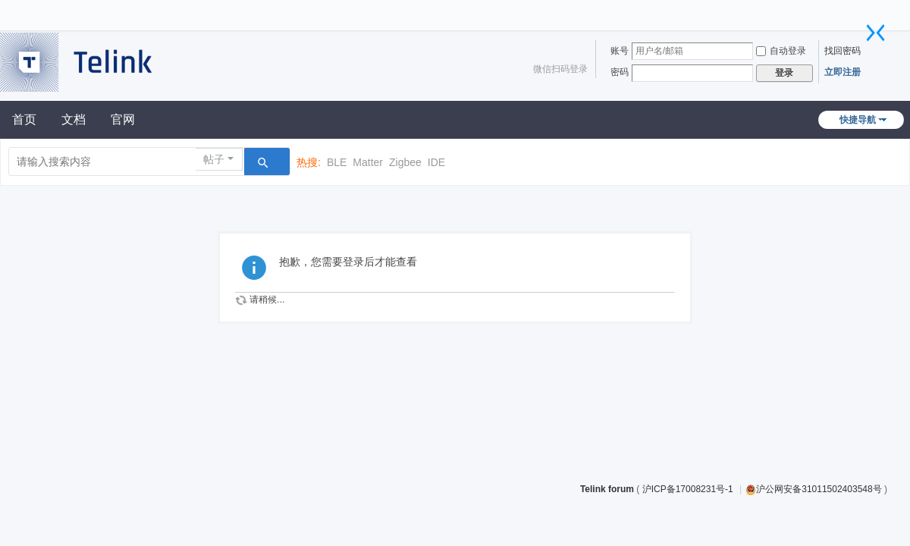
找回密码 (842, 51)
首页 (24, 119)
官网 (123, 119)
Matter (368, 162)
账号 (619, 51)
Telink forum (607, 489)
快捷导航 (857, 120)
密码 (619, 72)
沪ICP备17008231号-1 (689, 489)
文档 (73, 119)
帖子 (213, 159)
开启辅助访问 (868, 10)
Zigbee (405, 162)
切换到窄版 (875, 32)
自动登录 (781, 51)
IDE (436, 162)
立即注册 (842, 72)
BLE (337, 162)
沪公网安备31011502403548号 (813, 489)
